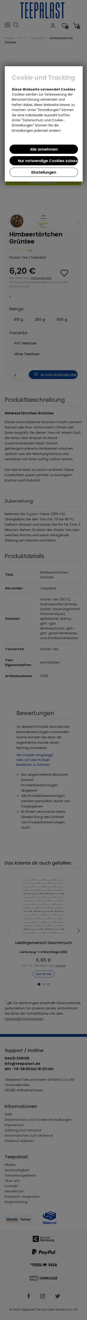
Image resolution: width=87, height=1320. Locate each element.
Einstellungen (43, 172)
